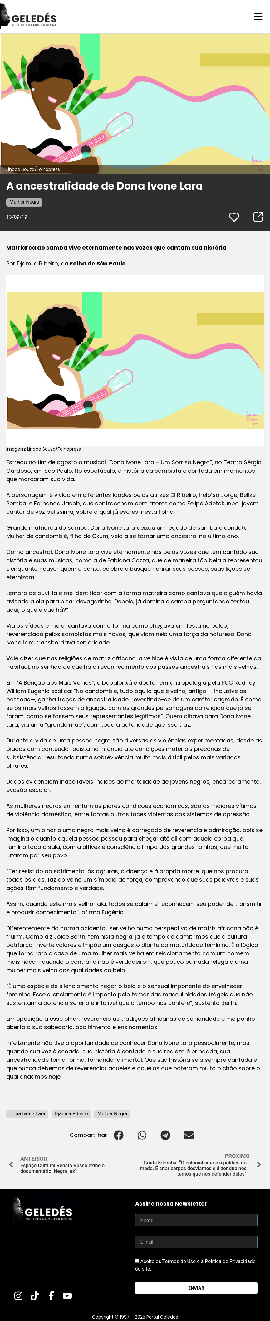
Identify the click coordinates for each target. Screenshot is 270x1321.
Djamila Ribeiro (71, 1113)
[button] (118, 1135)
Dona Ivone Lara (27, 1113)
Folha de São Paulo (98, 263)
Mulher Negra (24, 201)
